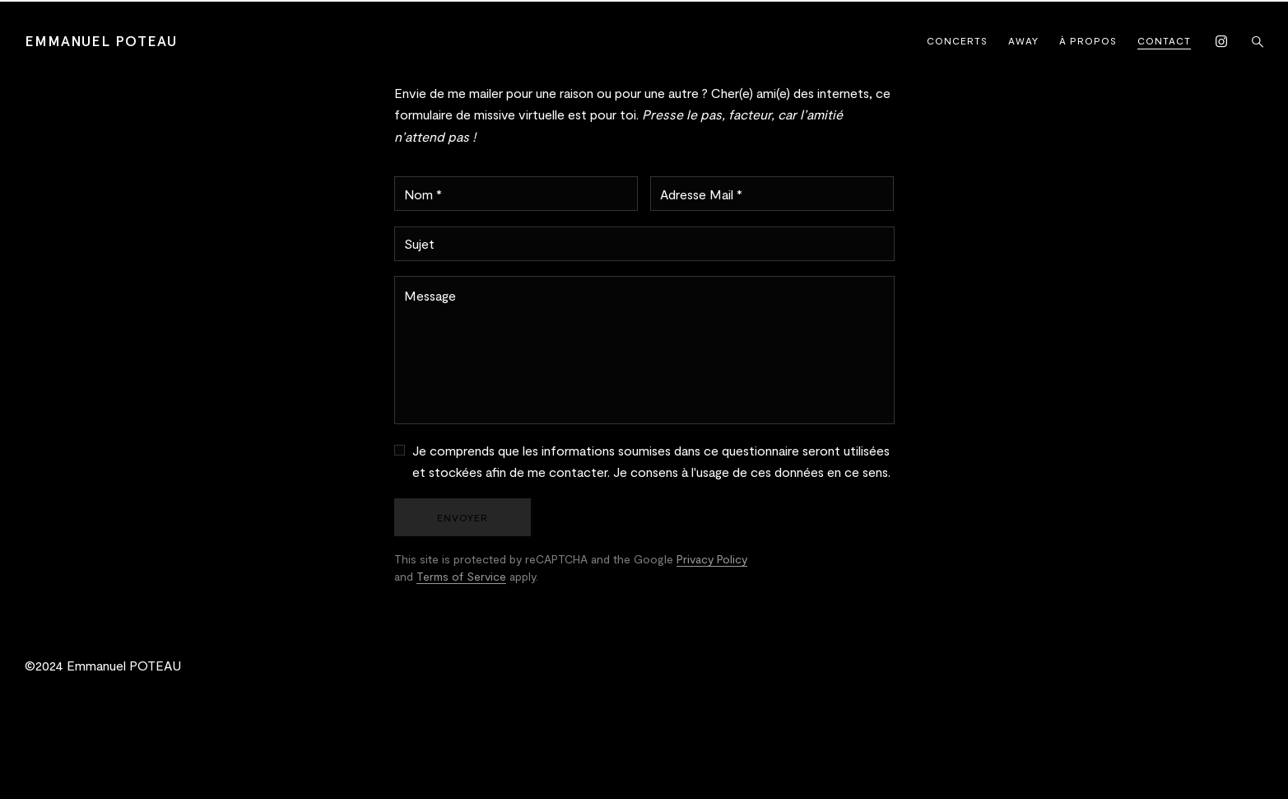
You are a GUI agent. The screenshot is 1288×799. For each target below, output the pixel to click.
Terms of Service (461, 576)
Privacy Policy (712, 559)
